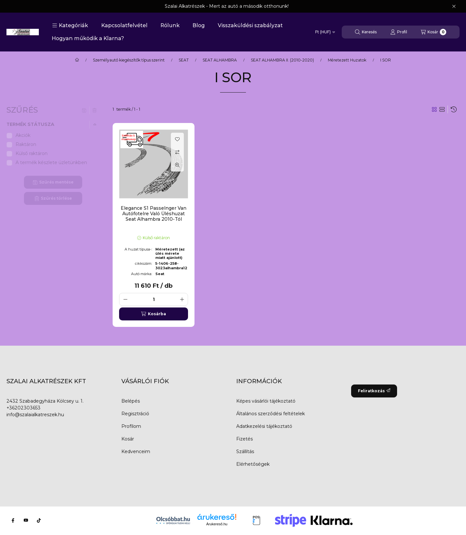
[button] (70, 25)
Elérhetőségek (253, 464)
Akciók (23, 135)
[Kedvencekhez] (177, 139)
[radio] (442, 109)
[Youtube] (25, 520)
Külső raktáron (32, 153)
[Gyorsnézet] (177, 165)
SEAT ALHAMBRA (220, 60)
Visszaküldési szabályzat (250, 25)
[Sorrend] (454, 109)
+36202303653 (23, 408)
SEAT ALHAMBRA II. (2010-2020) (282, 60)
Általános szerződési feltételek (270, 414)
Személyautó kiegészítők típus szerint (129, 60)
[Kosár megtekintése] (433, 32)
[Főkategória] (77, 60)
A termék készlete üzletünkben (51, 162)
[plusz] (181, 299)
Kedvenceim (135, 451)
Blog (199, 25)
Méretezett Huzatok (347, 60)
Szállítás (245, 451)
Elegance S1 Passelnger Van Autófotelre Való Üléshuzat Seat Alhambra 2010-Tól (153, 214)
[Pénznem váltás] (325, 32)
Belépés (130, 401)
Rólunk (170, 25)
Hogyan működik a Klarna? (88, 38)
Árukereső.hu (216, 524)
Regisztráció (135, 414)
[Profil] (398, 32)
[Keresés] (366, 32)
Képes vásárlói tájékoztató (265, 401)
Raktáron (26, 144)
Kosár (127, 439)
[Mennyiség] (153, 299)
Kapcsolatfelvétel (124, 25)
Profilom (131, 426)
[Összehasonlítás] (177, 152)
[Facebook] (12, 520)
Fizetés (244, 439)
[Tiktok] (38, 520)
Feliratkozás (374, 390)
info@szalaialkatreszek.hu (35, 415)
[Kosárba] (153, 313)
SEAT (184, 60)
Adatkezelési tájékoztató (264, 426)
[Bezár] (454, 6)
